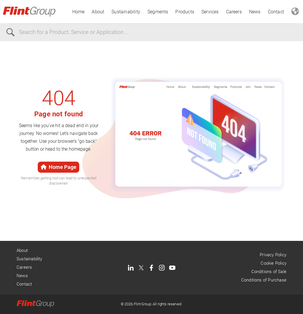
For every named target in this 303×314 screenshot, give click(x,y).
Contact (276, 12)
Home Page (58, 167)
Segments (157, 12)
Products (184, 12)
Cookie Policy (273, 263)
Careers (234, 12)
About (98, 12)
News (255, 12)
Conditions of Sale (268, 271)
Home (78, 12)
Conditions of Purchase (263, 280)
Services (210, 12)
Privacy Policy (273, 254)
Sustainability (125, 12)
